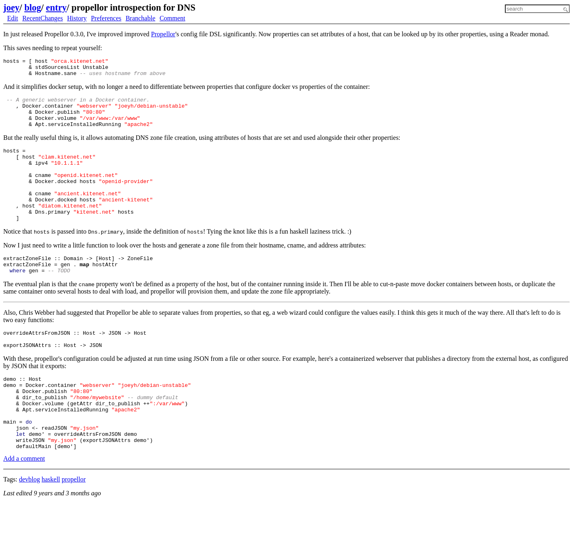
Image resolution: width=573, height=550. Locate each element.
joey (11, 7)
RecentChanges (42, 18)
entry (56, 7)
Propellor (163, 34)
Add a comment (24, 504)
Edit (12, 18)
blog (32, 7)
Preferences (106, 18)
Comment (172, 18)
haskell (51, 525)
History (77, 18)
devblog (29, 525)
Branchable (140, 18)
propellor (74, 525)
